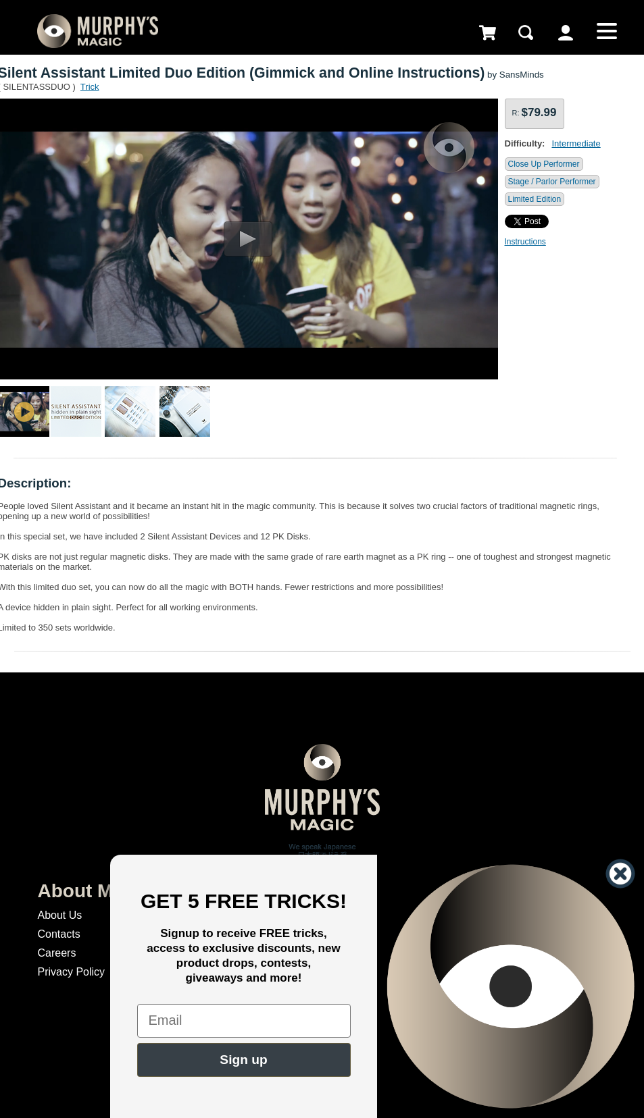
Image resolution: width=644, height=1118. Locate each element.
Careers (56, 953)
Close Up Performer (544, 164)
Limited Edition (535, 199)
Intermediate (575, 143)
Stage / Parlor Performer (552, 181)
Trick (89, 87)
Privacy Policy (71, 972)
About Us (59, 915)
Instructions (525, 241)
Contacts (58, 934)
